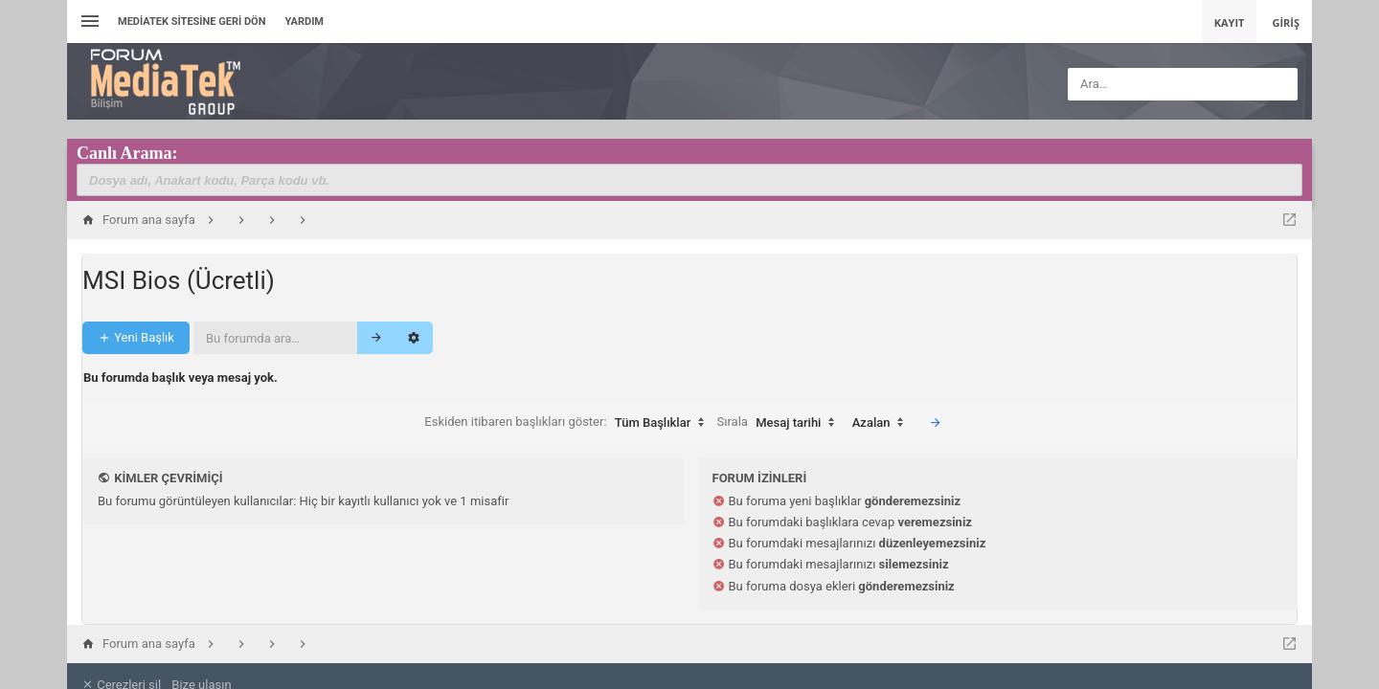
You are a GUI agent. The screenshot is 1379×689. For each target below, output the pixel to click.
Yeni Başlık (136, 317)
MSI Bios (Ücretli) (178, 260)
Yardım (304, 21)
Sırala (781, 403)
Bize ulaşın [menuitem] (201, 664)
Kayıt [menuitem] (1229, 22)
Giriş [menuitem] (1286, 22)
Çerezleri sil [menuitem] (121, 664)
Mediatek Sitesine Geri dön (191, 21)
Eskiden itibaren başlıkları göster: (568, 403)
